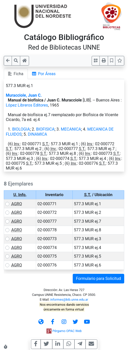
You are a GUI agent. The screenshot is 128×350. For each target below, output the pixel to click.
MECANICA (71, 129)
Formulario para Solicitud (98, 278)
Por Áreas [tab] (44, 73)
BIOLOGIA (21, 129)
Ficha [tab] (15, 73)
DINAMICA (37, 134)
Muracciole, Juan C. (24, 95)
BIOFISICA (45, 129)
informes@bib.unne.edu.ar (69, 299)
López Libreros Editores (27, 105)
